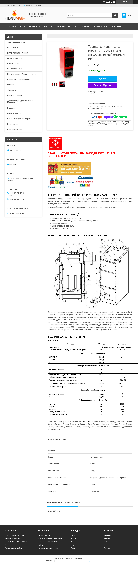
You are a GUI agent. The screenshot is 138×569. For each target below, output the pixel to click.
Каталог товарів (28, 26)
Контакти (117, 26)
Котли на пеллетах (15, 58)
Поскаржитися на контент (64, 561)
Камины (10, 85)
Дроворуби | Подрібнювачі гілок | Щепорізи (21, 102)
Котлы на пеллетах (12, 545)
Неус (73, 545)
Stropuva (107, 535)
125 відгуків (110, 2)
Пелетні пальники (14, 95)
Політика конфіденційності (85, 561)
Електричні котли (14, 129)
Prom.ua (81, 559)
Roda (73, 548)
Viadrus (107, 538)
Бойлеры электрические (47, 542)
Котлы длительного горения (16, 542)
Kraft (72, 542)
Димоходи (11, 90)
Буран (73, 535)
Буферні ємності (14, 113)
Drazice (107, 548)
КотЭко (107, 545)
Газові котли (12, 124)
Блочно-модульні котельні (18, 79)
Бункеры (11, 108)
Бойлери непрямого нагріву (19, 119)
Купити (102, 79)
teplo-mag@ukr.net (17, 213)
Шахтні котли (13, 63)
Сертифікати (100, 26)
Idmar (106, 542)
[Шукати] (115, 15)
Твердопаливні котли (16, 42)
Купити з (102, 85)
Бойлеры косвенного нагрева (50, 538)
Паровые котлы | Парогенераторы (21, 74)
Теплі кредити (63, 26)
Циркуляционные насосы (48, 548)
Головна (11, 26)
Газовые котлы (44, 535)
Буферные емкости (45, 545)
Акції (46, 26)
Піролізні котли (13, 48)
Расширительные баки (14, 548)
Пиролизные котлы (12, 538)
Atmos (73, 538)
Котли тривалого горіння (17, 53)
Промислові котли (14, 69)
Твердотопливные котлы (14, 535)
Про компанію (82, 26)
